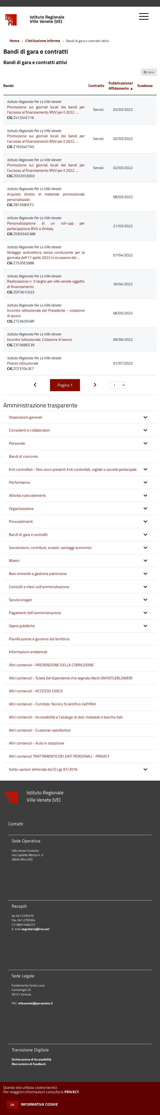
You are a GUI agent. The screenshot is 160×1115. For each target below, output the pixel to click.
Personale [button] (17, 443)
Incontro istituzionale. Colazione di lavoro (39, 339)
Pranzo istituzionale (22, 363)
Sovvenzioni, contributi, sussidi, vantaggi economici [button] (50, 547)
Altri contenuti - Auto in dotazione (36, 743)
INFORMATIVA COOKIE (39, 1104)
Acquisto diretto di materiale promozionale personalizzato (46, 196)
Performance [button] (19, 482)
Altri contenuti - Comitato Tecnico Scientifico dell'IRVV (52, 704)
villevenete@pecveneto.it (35, 1003)
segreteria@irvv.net (35, 929)
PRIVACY (71, 1092)
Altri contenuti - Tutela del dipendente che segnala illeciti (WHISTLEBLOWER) (70, 678)
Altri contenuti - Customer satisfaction (40, 730)
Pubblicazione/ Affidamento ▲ (121, 85)
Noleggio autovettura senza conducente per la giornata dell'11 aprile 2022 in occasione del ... (46, 255)
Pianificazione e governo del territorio (39, 639)
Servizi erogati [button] (20, 600)
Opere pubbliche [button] (22, 626)
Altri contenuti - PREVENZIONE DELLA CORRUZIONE (51, 665)
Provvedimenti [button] (21, 521)
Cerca (149, 72)
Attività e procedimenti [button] (27, 495)
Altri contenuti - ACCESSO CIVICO (35, 691)
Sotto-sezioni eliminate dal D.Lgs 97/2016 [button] (43, 769)
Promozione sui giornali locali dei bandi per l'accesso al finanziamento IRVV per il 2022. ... (46, 109)
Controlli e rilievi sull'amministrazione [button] (39, 587)
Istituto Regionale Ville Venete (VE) (47, 19)
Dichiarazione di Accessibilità (31, 1059)
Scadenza (144, 85)
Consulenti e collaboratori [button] (29, 430)
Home (14, 40)
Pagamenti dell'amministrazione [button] (35, 613)
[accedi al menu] (144, 18)
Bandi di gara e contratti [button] (28, 534)
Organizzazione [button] (21, 508)
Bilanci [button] (14, 560)
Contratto (96, 85)
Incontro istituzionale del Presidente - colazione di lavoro (46, 313)
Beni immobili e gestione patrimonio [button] (38, 573)
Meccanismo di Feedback (29, 1064)
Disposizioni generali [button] (25, 417)
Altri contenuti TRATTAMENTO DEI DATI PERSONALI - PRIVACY (59, 756)
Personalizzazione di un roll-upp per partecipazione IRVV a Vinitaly (46, 225)
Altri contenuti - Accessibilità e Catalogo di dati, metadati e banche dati (65, 717)
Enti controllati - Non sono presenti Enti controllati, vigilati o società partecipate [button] (73, 469)
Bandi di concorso (23, 456)
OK (12, 1104)
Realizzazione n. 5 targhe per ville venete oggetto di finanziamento (46, 283)
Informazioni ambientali (28, 652)
